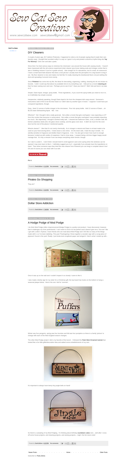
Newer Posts (33, 452)
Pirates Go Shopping (40, 179)
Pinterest (35, 81)
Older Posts (103, 452)
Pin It (30, 160)
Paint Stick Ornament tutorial (92, 340)
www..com (13, 50)
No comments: (54, 166)
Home (68, 452)
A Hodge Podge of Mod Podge (46, 222)
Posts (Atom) (41, 456)
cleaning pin (102, 84)
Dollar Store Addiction (40, 203)
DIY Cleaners (36, 52)
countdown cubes (84, 433)
